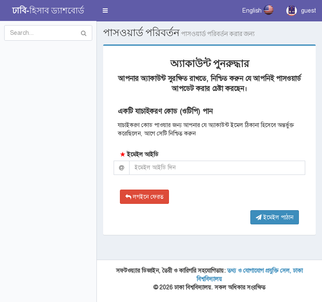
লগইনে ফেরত (144, 196)
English (258, 10)
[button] (105, 10)
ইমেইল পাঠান (274, 217)
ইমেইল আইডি (139, 154)
